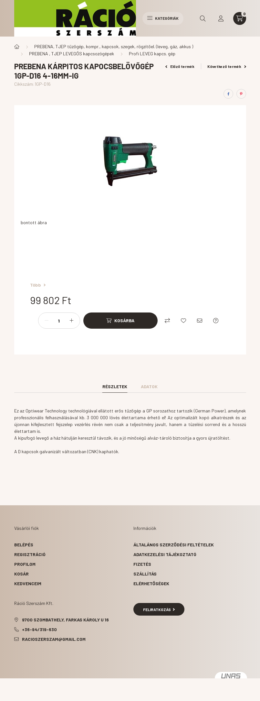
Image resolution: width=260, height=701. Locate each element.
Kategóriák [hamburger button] (163, 18)
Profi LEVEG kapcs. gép (152, 53)
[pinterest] (241, 94)
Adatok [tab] (149, 386)
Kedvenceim (27, 583)
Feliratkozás (159, 609)
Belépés (23, 544)
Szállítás (145, 573)
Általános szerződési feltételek (173, 544)
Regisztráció (30, 554)
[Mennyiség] (59, 320)
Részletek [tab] (114, 386)
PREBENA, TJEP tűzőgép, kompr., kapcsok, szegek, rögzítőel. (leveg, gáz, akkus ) (113, 46)
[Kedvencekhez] (183, 320)
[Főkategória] (16, 46)
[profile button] (220, 18)
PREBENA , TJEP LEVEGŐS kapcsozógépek (71, 53)
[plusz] (72, 320)
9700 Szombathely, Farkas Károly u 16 (65, 619)
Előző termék (179, 66)
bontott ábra (34, 222)
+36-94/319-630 (39, 629)
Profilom (25, 564)
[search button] (202, 18)
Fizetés (142, 564)
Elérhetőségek (151, 583)
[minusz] (46, 320)
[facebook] (228, 94)
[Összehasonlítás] (167, 320)
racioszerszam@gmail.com (54, 639)
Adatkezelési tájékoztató (164, 554)
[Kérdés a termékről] (215, 320)
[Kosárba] (120, 320)
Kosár (21, 573)
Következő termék (226, 66)
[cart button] (239, 18)
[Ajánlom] (199, 320)
